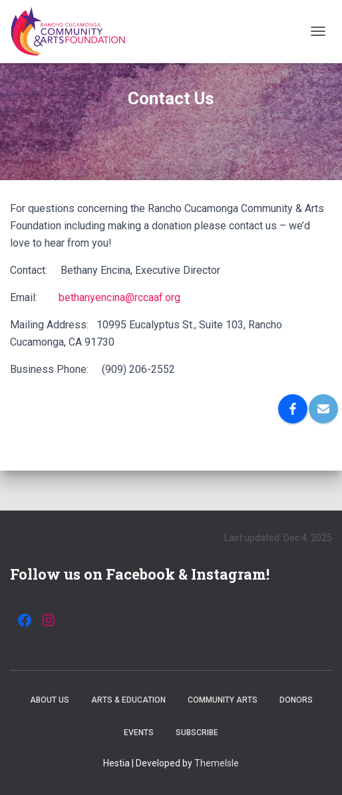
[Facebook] (292, 408)
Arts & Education (128, 700)
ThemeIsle (216, 763)
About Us (49, 700)
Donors (296, 700)
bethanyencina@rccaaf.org (119, 297)
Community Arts (222, 700)
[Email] (323, 408)
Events (139, 732)
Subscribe (197, 732)
